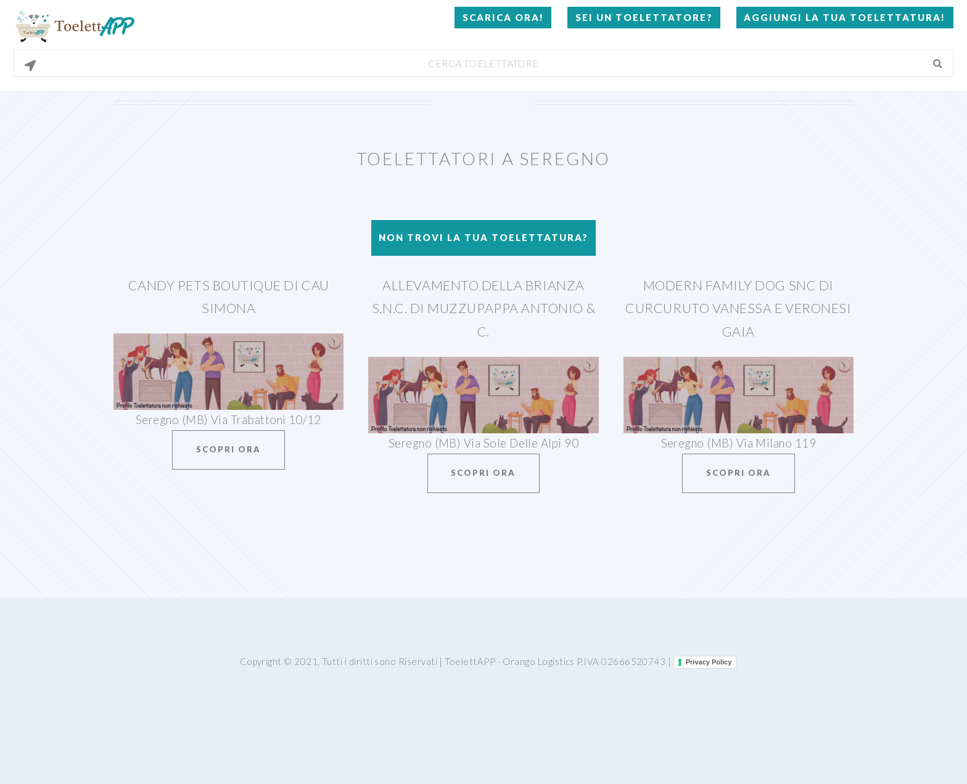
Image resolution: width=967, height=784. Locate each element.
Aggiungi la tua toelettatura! (844, 17)
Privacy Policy (709, 662)
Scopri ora (228, 449)
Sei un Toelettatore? (644, 17)
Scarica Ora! (503, 17)
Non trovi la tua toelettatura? (483, 237)
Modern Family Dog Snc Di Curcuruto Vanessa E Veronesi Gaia (738, 308)
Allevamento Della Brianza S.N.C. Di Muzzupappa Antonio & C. (483, 308)
